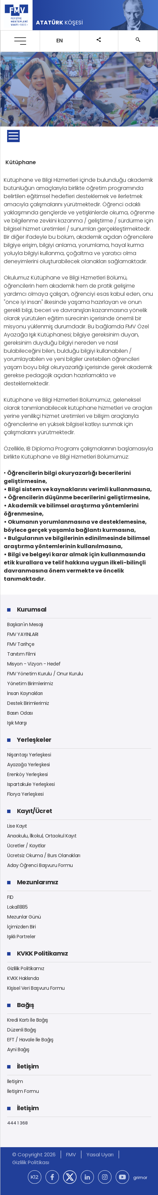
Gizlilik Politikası (30, 1162)
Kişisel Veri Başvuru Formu (36, 988)
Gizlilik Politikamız (25, 968)
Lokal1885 (17, 907)
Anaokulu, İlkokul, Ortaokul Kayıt (41, 835)
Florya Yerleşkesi (25, 794)
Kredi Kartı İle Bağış (27, 1020)
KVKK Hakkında (23, 978)
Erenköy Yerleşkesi (27, 774)
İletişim (15, 1081)
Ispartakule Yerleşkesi (31, 784)
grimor (140, 1177)
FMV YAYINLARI (22, 634)
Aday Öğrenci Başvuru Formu (40, 865)
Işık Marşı (17, 722)
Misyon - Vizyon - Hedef (34, 663)
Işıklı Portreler (21, 936)
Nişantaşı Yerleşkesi (29, 754)
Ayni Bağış (18, 1049)
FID (10, 897)
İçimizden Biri (21, 926)
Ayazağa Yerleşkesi (28, 764)
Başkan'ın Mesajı (25, 624)
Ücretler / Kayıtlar (26, 845)
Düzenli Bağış (21, 1029)
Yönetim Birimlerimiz (30, 683)
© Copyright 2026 (34, 1154)
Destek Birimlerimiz (28, 703)
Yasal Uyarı (100, 1154)
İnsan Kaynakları (25, 693)
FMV (71, 1154)
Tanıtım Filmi (21, 654)
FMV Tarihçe (21, 644)
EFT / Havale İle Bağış (30, 1039)
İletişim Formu (23, 1091)
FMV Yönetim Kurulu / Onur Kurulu (45, 673)
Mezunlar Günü (24, 916)
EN (59, 40)
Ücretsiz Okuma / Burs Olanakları (43, 855)
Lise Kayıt (17, 826)
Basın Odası (20, 713)
